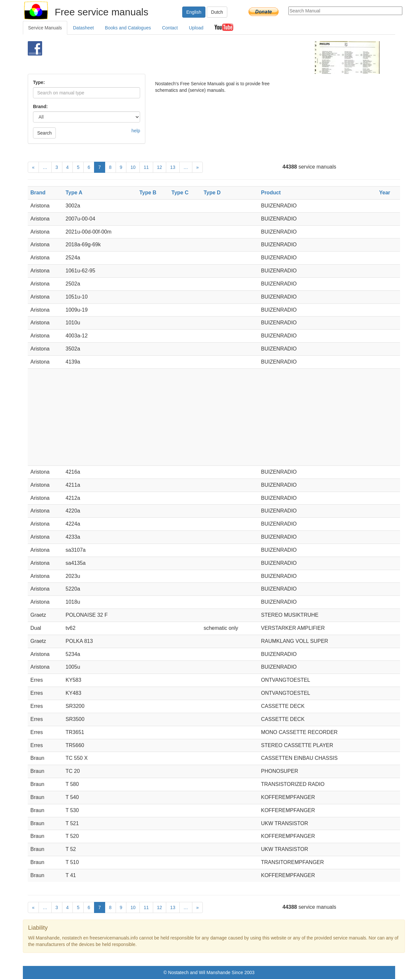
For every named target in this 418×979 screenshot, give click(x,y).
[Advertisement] (198, 57)
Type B (147, 192)
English (193, 12)
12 (159, 167)
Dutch (217, 12)
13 (172, 167)
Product (271, 192)
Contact (170, 27)
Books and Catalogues (128, 27)
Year (384, 192)
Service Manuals (45, 27)
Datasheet (83, 27)
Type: (39, 82)
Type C (179, 192)
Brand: (40, 106)
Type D (211, 192)
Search (44, 133)
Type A (74, 192)
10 (133, 167)
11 (146, 167)
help (136, 130)
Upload (196, 27)
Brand (37, 192)
